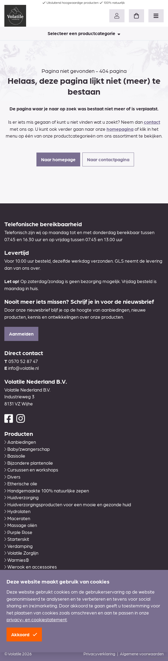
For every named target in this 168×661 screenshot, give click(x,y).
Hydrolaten (17, 511)
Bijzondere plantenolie (28, 463)
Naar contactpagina (108, 159)
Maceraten (17, 518)
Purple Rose (18, 532)
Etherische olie (20, 483)
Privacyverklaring (99, 653)
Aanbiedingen (20, 442)
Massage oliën (20, 525)
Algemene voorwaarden (142, 653)
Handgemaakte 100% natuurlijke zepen (46, 490)
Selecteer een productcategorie (84, 33)
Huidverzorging (21, 497)
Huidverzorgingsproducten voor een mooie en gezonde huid (67, 504)
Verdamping (18, 546)
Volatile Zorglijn (21, 553)
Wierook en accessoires (30, 566)
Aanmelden (21, 333)
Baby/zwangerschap (27, 449)
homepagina (120, 129)
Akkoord (24, 634)
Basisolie (14, 455)
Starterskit (16, 539)
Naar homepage (58, 159)
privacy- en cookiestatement (37, 619)
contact (152, 122)
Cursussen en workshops (31, 469)
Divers (12, 476)
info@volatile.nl (23, 368)
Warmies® (16, 560)
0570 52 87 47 (23, 361)
